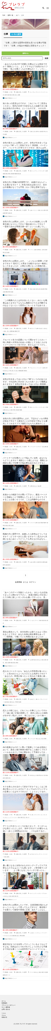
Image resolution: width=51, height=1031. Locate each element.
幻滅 (13, 935)
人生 (34, 131)
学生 (10, 370)
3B (30, 171)
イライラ (32, 522)
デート (37, 620)
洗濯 (12, 291)
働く (40, 249)
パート (32, 249)
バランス (37, 92)
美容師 (12, 173)
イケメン (35, 210)
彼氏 (13, 95)
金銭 (9, 213)
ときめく (32, 932)
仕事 (5, 95)
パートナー (43, 92)
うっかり (32, 620)
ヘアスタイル (6, 935)
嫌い (5, 331)
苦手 (18, 331)
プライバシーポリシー (9, 1005)
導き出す (41, 775)
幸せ (45, 131)
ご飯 (36, 699)
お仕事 (32, 659)
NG (31, 328)
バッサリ (38, 893)
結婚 (5, 134)
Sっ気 (31, 814)
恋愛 (19, 95)
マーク (32, 972)
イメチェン (38, 932)
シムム (4, 1013)
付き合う (41, 328)
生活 (5, 252)
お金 (31, 210)
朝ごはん (38, 738)
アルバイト (33, 368)
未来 (9, 778)
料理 (9, 291)
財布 (4, 564)
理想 (13, 449)
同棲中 (45, 522)
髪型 (23, 935)
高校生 (25, 370)
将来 (37, 775)
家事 (43, 289)
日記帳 (46, 972)
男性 (9, 173)
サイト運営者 (6, 1007)
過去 (14, 662)
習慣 (45, 738)
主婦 (31, 131)
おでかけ (32, 854)
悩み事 (39, 486)
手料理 (17, 702)
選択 (6, 213)
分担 (39, 522)
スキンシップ (7, 817)
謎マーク (7, 975)
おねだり (32, 699)
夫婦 (8, 95)
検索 (46, 58)
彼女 (11, 95)
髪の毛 (16, 896)
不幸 (47, 407)
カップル (32, 92)
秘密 (4, 975)
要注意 (19, 173)
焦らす (27, 817)
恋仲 (4, 778)
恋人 (16, 95)
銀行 (9, 564)
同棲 (41, 522)
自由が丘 (4, 1017)
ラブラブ (38, 446)
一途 (42, 446)
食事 (20, 702)
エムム (4, 1015)
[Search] (43, 8)
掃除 (6, 291)
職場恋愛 (21, 370)
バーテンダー (41, 171)
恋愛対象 (12, 331)
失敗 (43, 620)
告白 (35, 659)
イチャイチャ (36, 814)
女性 (43, 249)
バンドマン (35, 171)
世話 (31, 289)
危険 (4, 173)
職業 (16, 173)
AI (30, 775)
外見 (47, 210)
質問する (25, 53)
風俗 (17, 662)
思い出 (14, 370)
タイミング (33, 893)
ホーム (4, 1001)
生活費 (43, 562)
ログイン (32, 582)
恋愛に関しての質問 (21, 92)
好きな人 (6, 370)
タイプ (34, 328)
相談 (11, 662)
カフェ (37, 854)
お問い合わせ (6, 1009)
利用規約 (4, 1003)
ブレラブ (22, 1024)
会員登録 (18, 582)
